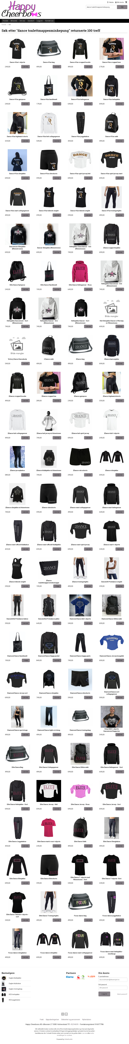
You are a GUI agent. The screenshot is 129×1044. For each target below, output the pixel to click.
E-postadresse (103, 976)
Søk (122, 7)
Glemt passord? (122, 994)
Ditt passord (102, 984)
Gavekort (31, 21)
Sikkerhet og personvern (70, 1020)
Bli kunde (14, 21)
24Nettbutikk (68, 1039)
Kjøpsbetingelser (52, 1020)
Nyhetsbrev (86, 1020)
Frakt (42, 1020)
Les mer (84, 1033)
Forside (5, 21)
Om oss (22, 21)
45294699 (74, 1025)
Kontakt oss (49, 21)
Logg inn (40, 21)
